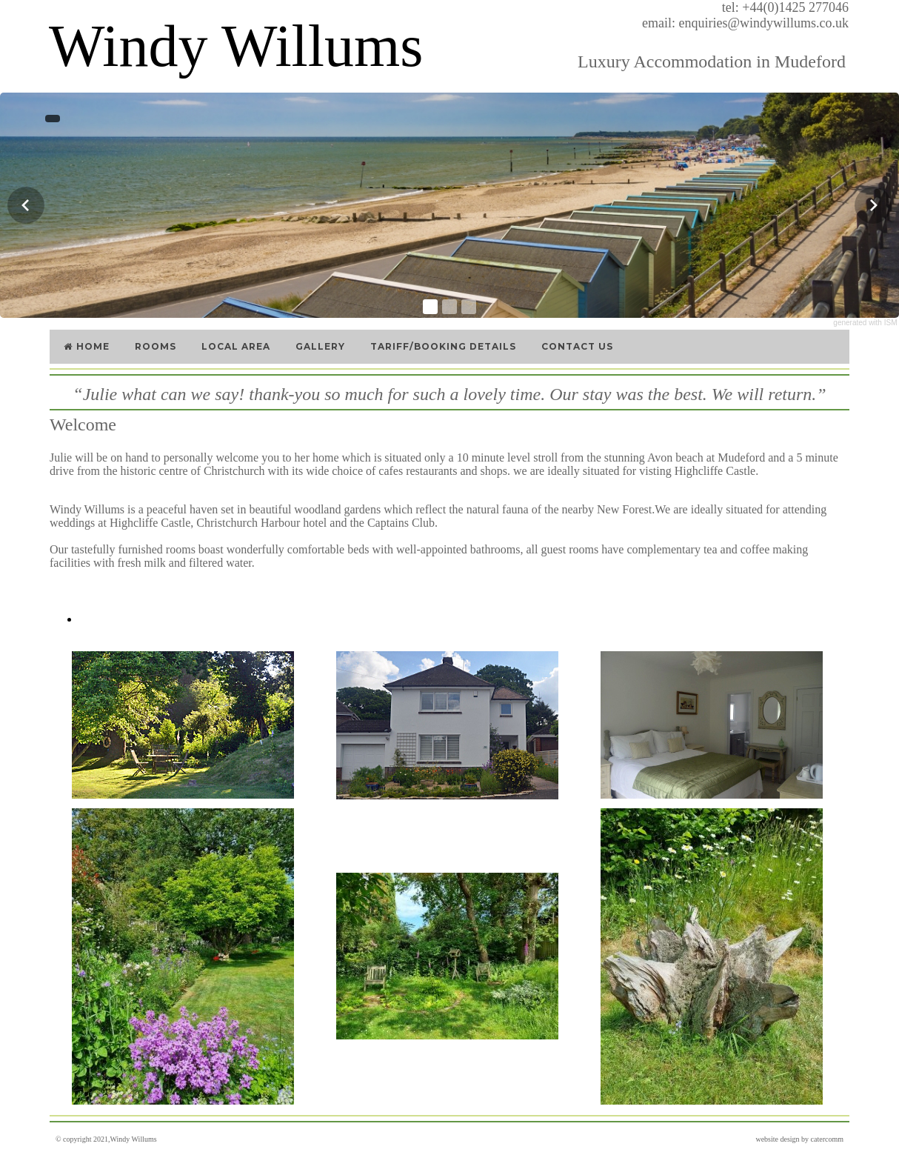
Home (86, 346)
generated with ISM (865, 323)
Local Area (235, 346)
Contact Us (577, 346)
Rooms (155, 346)
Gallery (320, 346)
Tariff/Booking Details (443, 346)
